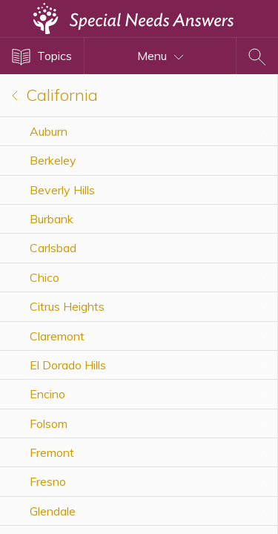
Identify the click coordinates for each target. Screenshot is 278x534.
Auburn (48, 131)
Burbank (51, 218)
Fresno (48, 481)
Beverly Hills (62, 189)
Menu (160, 55)
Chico (44, 277)
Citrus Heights (67, 306)
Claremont (57, 336)
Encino (47, 393)
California (55, 95)
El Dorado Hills (68, 364)
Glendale (53, 511)
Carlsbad (53, 247)
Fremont (52, 452)
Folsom (48, 423)
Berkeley (53, 160)
